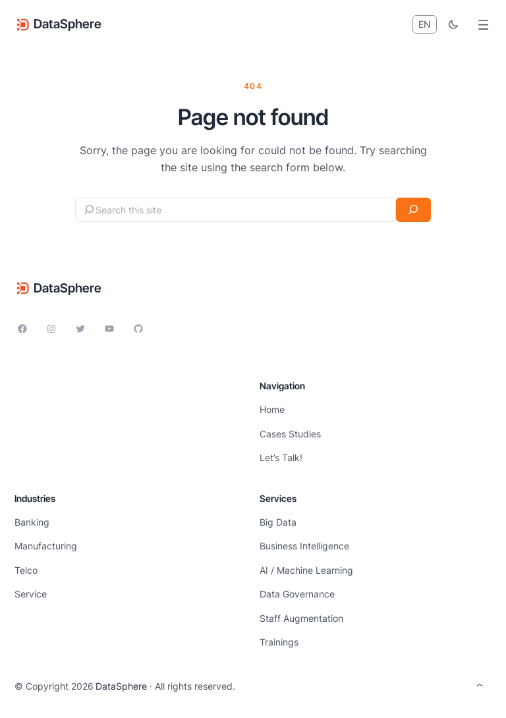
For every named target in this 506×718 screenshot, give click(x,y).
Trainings (279, 642)
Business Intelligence (304, 545)
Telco (26, 570)
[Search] (413, 210)
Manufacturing (45, 545)
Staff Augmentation (301, 618)
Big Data (278, 522)
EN (424, 24)
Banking (31, 522)
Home (272, 409)
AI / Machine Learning (306, 570)
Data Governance (297, 593)
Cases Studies (290, 433)
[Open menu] (483, 24)
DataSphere (67, 24)
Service (30, 593)
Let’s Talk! (281, 457)
